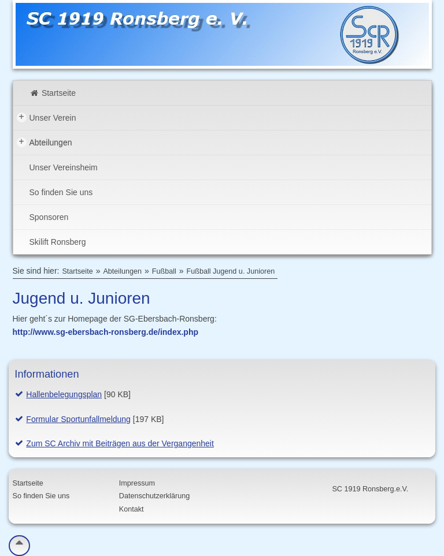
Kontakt (131, 509)
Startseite (52, 93)
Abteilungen (44, 142)
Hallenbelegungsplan (64, 394)
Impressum (137, 483)
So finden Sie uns (61, 192)
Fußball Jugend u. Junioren (231, 271)
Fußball (164, 271)
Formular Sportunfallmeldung (78, 419)
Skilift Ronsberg (57, 242)
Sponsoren (49, 217)
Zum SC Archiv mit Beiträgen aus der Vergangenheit (120, 443)
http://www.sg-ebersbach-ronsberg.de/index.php (106, 332)
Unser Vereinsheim (63, 167)
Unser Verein (46, 117)
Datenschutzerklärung (154, 496)
